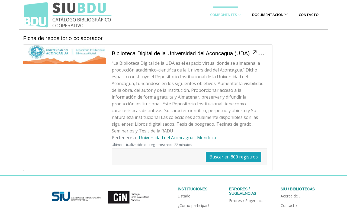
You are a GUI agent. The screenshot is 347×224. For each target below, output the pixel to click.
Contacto (309, 14)
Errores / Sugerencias (247, 200)
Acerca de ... (291, 196)
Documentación (270, 14)
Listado (184, 196)
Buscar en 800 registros (233, 157)
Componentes (225, 14)
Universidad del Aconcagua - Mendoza (177, 138)
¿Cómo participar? (193, 205)
